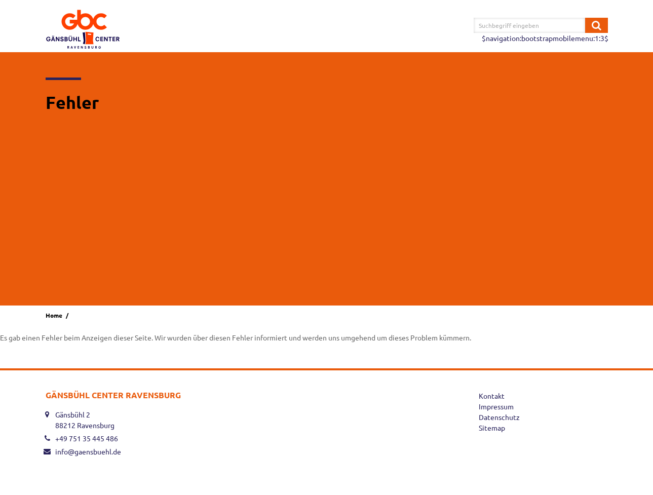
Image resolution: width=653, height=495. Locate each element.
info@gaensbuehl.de (88, 451)
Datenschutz (499, 417)
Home (54, 315)
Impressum (496, 406)
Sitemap (492, 427)
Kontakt (492, 395)
